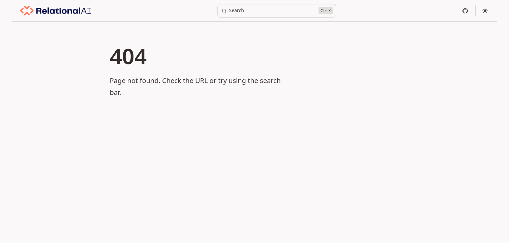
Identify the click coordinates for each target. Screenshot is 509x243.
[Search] (276, 11)
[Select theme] (485, 10)
